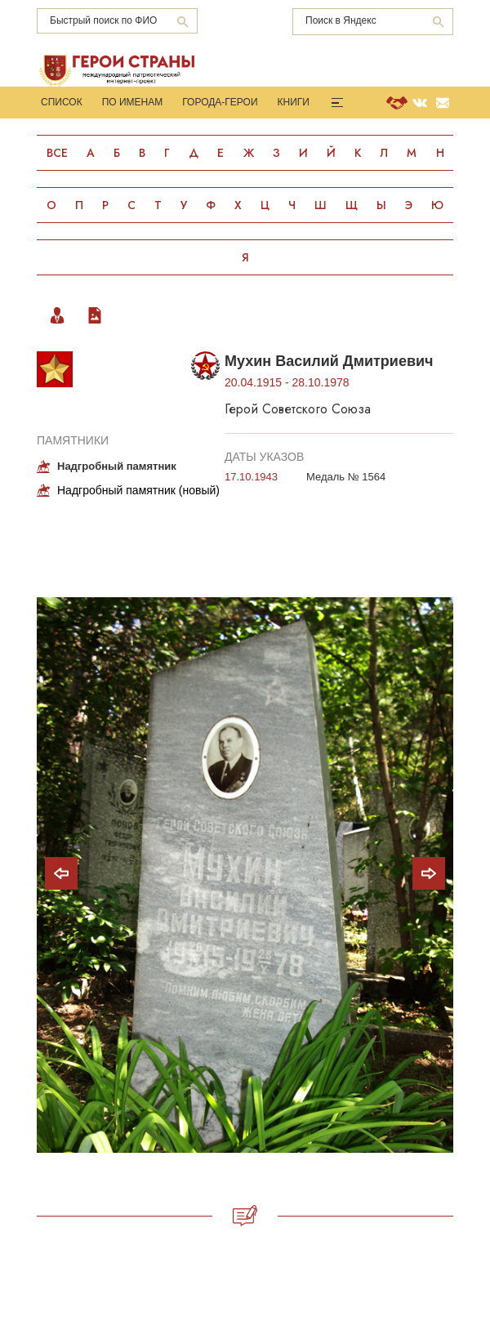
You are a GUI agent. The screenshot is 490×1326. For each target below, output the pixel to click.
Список (61, 102)
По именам (132, 102)
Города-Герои (219, 102)
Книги (294, 102)
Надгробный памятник (116, 466)
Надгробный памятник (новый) (138, 490)
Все (57, 153)
